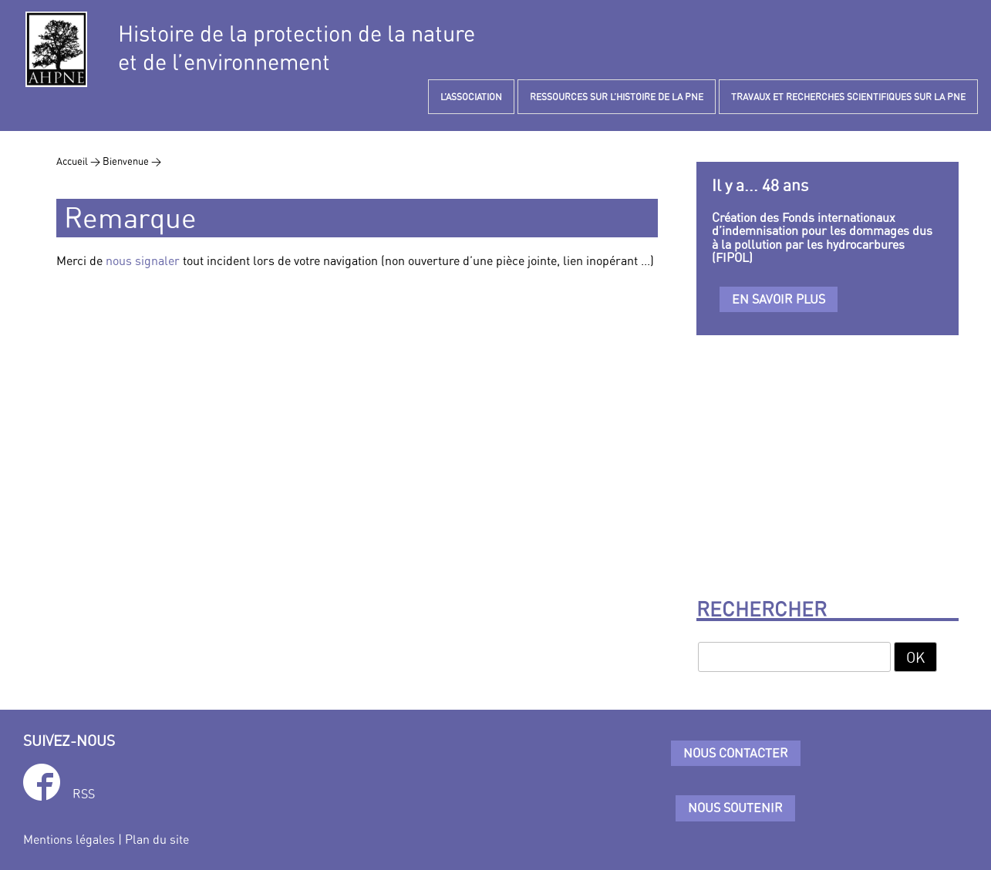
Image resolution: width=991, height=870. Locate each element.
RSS (83, 793)
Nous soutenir (735, 807)
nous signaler (143, 260)
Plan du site (157, 839)
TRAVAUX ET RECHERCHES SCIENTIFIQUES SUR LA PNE (848, 96)
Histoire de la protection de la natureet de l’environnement (296, 48)
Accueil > (79, 161)
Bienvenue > (132, 161)
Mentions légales (69, 839)
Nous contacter (735, 753)
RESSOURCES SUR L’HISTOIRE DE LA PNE (616, 96)
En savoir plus (778, 299)
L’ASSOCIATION (471, 96)
